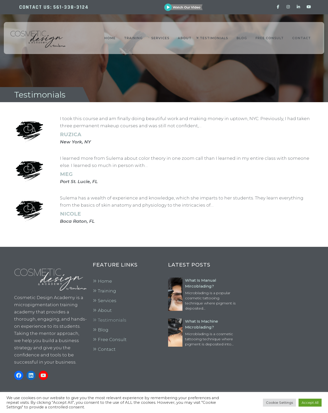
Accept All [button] (310, 402)
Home (105, 281)
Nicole (70, 214)
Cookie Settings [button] (279, 402)
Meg (66, 174)
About (105, 310)
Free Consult (112, 339)
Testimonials (112, 320)
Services (107, 300)
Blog (103, 329)
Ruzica (70, 134)
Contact (107, 349)
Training (107, 290)
